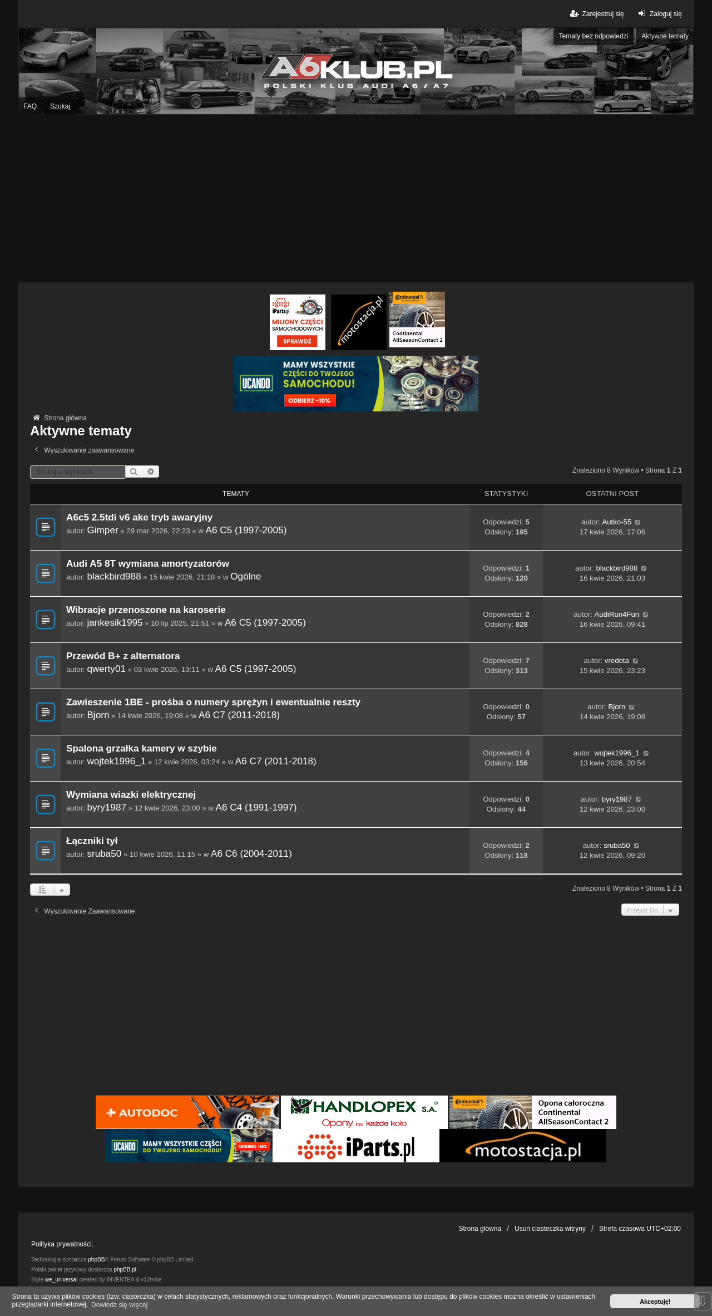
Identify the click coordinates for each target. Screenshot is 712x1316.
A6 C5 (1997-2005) (246, 530)
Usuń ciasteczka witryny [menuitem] (550, 1228)
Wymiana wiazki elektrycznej (131, 794)
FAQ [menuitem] (30, 106)
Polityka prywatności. (62, 1244)
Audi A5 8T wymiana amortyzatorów (147, 563)
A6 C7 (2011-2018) (239, 715)
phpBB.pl (124, 1269)
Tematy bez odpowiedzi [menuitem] (594, 36)
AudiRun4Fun (617, 614)
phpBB (96, 1259)
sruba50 (104, 853)
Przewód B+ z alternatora (123, 656)
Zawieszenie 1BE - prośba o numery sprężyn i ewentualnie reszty (213, 702)
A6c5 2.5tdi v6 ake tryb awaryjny (139, 517)
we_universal (61, 1279)
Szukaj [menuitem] (60, 106)
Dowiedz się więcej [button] (119, 1305)
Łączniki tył (91, 841)
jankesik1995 (114, 622)
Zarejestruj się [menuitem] (596, 13)
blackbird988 (114, 576)
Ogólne (245, 576)
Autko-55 (616, 522)
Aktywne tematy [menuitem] (665, 36)
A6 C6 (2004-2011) (251, 853)
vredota (617, 660)
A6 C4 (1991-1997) (256, 807)
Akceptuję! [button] (655, 1301)
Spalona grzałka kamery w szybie (141, 748)
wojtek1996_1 (116, 761)
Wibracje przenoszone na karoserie (146, 610)
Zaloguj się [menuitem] (659, 13)
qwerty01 (106, 669)
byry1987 (106, 807)
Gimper (102, 530)
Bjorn (98, 715)
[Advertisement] (356, 199)
